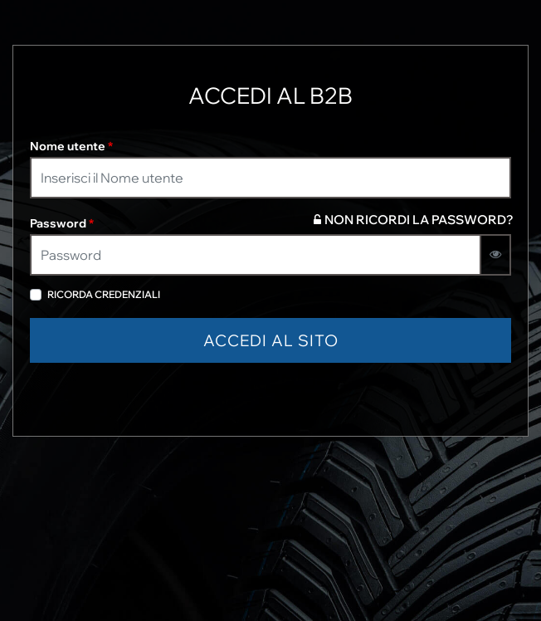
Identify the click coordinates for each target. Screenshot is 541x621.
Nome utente (71, 146)
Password (62, 223)
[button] (270, 341)
